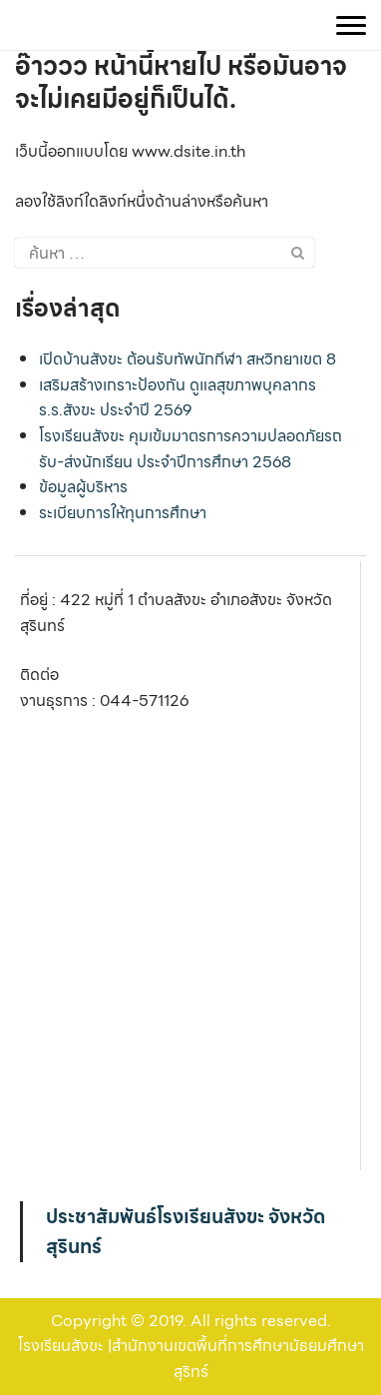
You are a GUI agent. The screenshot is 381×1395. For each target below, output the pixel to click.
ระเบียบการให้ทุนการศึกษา (122, 512)
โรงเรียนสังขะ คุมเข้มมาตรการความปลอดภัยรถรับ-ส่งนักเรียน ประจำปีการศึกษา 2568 (190, 448)
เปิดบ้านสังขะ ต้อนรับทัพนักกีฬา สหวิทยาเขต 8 (187, 359)
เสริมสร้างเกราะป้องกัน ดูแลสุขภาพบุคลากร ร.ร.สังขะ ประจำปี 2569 (177, 397)
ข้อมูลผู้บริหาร (83, 486)
